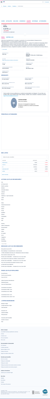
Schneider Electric (5, 189)
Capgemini (3, 237)
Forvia (2, 210)
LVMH (2, 197)
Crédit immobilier (4, 312)
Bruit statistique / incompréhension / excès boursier (11, 250)
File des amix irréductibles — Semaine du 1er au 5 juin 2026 (13, 256)
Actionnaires (42, 21)
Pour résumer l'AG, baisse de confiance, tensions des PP (12, 258)
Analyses (15, 21)
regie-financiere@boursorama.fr (10, 95)
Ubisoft (2, 229)
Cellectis (3, 191)
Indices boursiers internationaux (7, 280)
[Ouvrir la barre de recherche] (42, 2)
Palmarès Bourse (4, 282)
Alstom (2, 208)
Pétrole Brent (4, 162)
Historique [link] (35, 21)
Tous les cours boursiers (6, 275)
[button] (1, 2)
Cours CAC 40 (4, 277)
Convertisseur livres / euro (6, 294)
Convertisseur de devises (6, 287)
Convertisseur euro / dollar (6, 291)
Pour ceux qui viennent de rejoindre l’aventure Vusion (12, 262)
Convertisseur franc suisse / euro (8, 296)
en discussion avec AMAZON (7, 264)
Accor (2, 235)
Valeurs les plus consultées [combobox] (8, 157)
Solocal (2, 214)
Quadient (3, 212)
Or (2, 166)
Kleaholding (3, 241)
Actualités (9, 21)
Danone (2, 193)
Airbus (2, 231)
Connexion (47, 2)
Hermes (2, 223)
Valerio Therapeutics (5, 225)
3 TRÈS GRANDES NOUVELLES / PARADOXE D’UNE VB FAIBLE (15, 252)
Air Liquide (3, 233)
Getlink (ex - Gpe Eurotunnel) (7, 195)
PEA (2, 321)
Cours (3, 21)
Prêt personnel (4, 314)
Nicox (2, 199)
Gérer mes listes (5, 174)
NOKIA (5, 26)
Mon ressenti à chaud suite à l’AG (8, 254)
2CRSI (3, 171)
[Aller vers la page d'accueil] (4, 2)
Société (29, 21)
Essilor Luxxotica (4, 186)
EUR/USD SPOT (5, 169)
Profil (3, 37)
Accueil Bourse (4, 273)
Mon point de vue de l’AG (6, 248)
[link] (9, 331)
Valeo (2, 218)
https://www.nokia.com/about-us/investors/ (10, 60)
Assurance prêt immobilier (6, 317)
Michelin (3, 187)
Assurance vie (4, 310)
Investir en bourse (5, 319)
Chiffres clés (9, 37)
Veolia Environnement (5, 204)
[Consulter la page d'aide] (43, 2)
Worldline (3, 239)
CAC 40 (3, 164)
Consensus (22, 21)
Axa (2, 182)
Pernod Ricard (4, 227)
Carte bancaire (4, 307)
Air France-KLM (4, 184)
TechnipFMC (3, 216)
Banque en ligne (4, 303)
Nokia (2, 202)
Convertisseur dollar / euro (6, 289)
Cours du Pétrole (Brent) (6, 284)
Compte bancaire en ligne (6, 305)
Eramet (2, 206)
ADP (2, 220)
